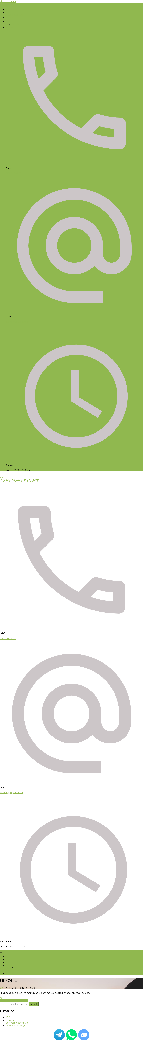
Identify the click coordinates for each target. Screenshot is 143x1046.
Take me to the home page (14, 1000)
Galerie (9, 17)
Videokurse (17, 24)
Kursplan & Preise (14, 14)
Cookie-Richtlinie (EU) (16, 1025)
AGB (8, 1017)
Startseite (11, 9)
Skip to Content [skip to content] (8, 1)
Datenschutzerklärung (17, 1022)
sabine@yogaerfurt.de (17, 321)
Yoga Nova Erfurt (19, 480)
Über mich (11, 12)
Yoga (8, 21)
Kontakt (10, 27)
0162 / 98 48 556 (14, 173)
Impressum (11, 1020)
